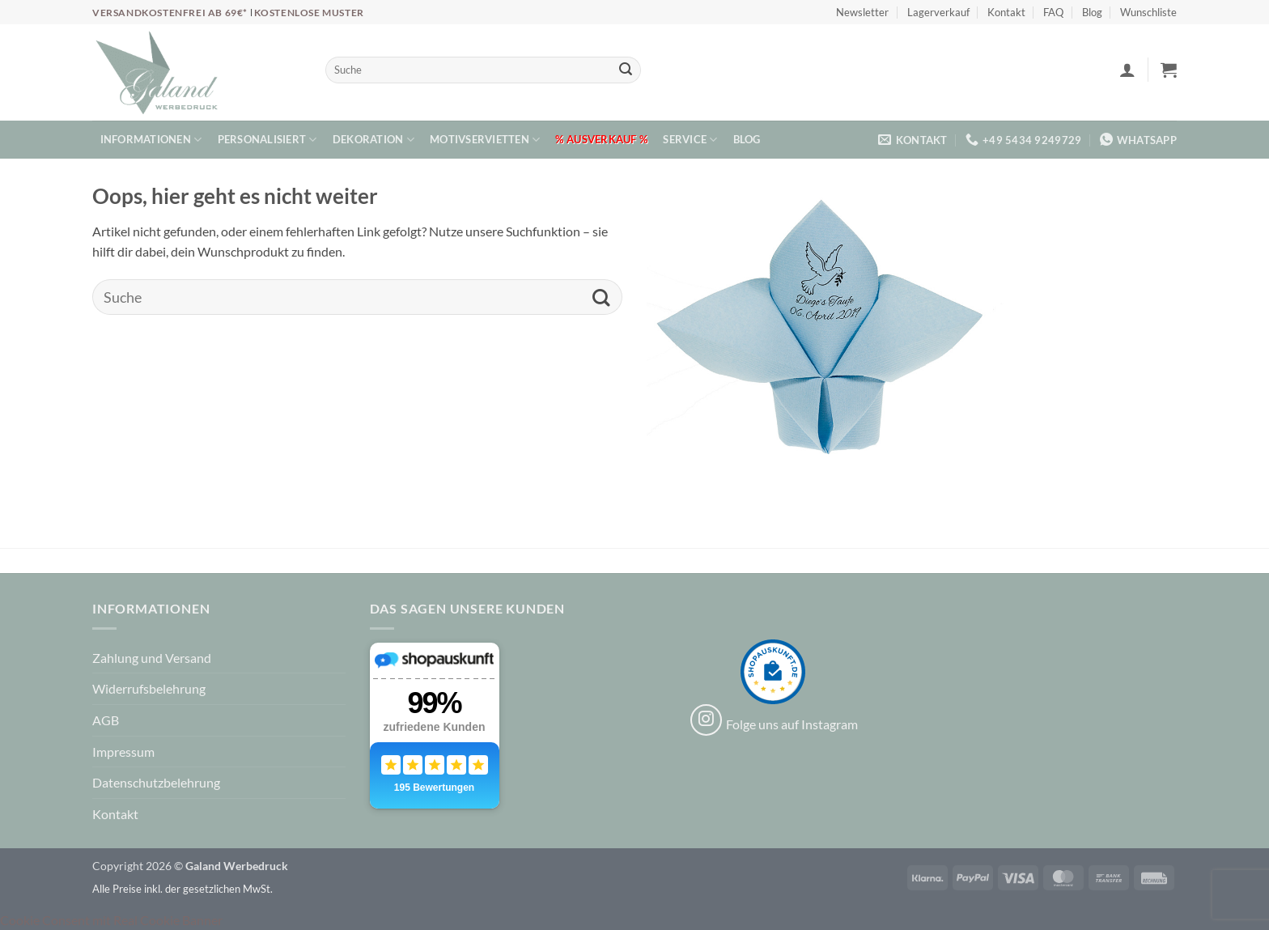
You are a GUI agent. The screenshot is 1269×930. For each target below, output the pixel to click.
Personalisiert (267, 139)
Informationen (151, 139)
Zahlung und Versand (151, 657)
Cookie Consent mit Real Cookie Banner (111, 920)
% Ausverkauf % (601, 139)
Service (690, 139)
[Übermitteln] (625, 70)
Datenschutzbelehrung (156, 782)
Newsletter (862, 12)
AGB (105, 720)
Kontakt (1006, 12)
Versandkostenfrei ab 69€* (171, 12)
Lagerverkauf (938, 12)
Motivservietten (485, 139)
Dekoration (373, 139)
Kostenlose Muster (309, 12)
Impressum (123, 751)
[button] (1127, 69)
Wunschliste (1148, 12)
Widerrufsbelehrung (149, 688)
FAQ (1053, 12)
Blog (1092, 12)
